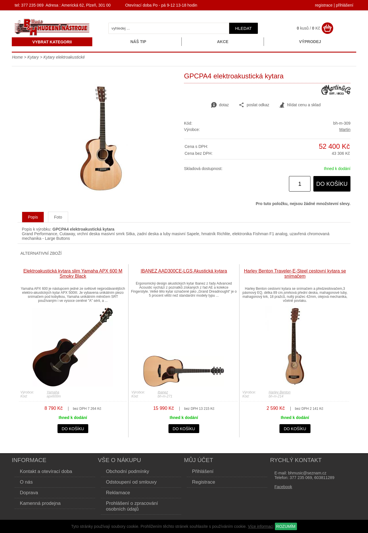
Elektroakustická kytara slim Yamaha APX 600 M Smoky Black (72, 274)
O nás (26, 482)
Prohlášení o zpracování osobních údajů (132, 506)
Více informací (260, 526)
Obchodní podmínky (127, 471)
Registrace (203, 482)
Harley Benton (279, 392)
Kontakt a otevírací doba (46, 471)
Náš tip (138, 41)
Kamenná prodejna (40, 503)
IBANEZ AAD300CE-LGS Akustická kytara (184, 271)
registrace (323, 5)
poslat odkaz (254, 105)
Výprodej (310, 41)
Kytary (33, 57)
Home (17, 57)
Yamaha (53, 392)
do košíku (332, 184)
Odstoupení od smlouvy (131, 482)
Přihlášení (203, 471)
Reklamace (118, 492)
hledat (243, 28)
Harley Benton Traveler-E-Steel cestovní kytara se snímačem (295, 274)
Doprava (29, 492)
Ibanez (163, 392)
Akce (223, 41)
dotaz (220, 105)
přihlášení (344, 5)
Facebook (283, 486)
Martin (344, 129)
